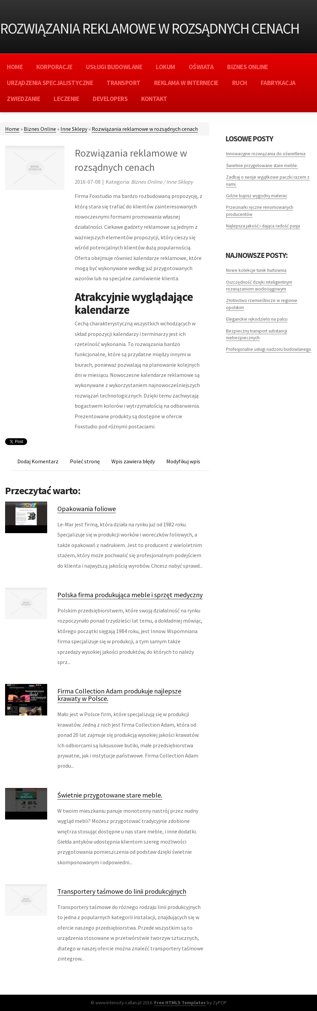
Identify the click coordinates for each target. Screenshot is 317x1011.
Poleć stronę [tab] (85, 461)
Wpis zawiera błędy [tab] (133, 461)
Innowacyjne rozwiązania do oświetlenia (265, 154)
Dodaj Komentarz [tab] (37, 461)
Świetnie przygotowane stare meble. (109, 795)
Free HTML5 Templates (180, 1002)
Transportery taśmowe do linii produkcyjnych (121, 891)
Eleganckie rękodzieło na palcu (256, 319)
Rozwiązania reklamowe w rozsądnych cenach (145, 128)
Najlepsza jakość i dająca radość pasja (263, 226)
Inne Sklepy (73, 128)
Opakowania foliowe (86, 508)
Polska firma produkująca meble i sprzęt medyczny (130, 594)
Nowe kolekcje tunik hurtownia (256, 270)
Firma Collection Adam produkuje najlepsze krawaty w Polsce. (119, 695)
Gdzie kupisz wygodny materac (256, 196)
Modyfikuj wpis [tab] (183, 461)
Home (12, 128)
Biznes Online (40, 128)
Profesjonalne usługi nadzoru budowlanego (268, 349)
